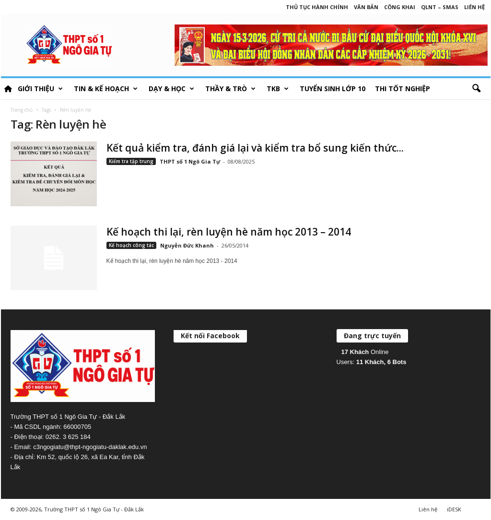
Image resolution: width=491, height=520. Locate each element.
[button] (476, 88)
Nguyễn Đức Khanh (187, 245)
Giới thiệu (40, 88)
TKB (278, 88)
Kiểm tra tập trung (131, 161)
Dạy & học (171, 88)
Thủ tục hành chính (317, 7)
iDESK (454, 509)
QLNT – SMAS (439, 7)
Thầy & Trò (230, 88)
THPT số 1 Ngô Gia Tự (190, 161)
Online (365, 351)
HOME (8, 88)
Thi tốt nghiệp (402, 88)
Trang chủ (22, 109)
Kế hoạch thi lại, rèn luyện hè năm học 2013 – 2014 (228, 231)
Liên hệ (474, 7)
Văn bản (366, 7)
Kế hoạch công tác (131, 245)
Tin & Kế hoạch (106, 88)
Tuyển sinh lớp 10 (332, 88)
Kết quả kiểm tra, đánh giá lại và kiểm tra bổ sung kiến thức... (255, 147)
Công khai (399, 7)
